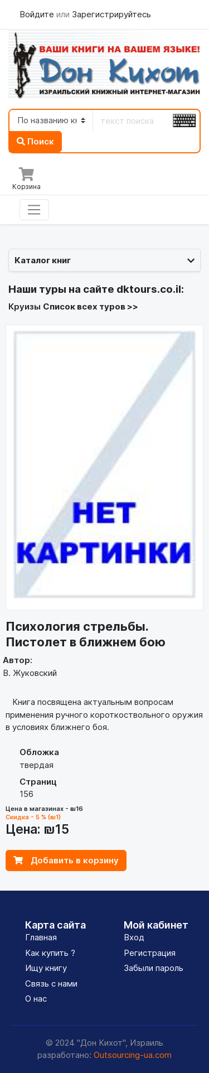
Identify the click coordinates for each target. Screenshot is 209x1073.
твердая (37, 765)
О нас (36, 998)
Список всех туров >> (90, 306)
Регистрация (150, 953)
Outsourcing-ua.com (133, 1055)
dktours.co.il (148, 289)
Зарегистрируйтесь (111, 14)
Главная (41, 937)
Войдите (38, 14)
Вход (134, 937)
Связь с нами (51, 983)
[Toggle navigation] (34, 209)
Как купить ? (50, 953)
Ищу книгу (46, 968)
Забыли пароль (153, 968)
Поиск (35, 141)
